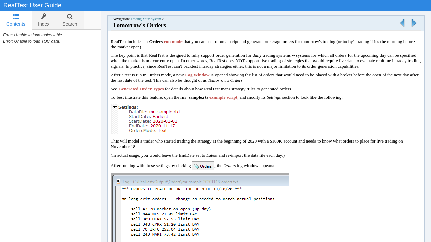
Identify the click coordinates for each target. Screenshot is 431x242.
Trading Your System (152, 19)
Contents (15, 20)
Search (69, 20)
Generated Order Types (148, 88)
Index (43, 20)
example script (230, 97)
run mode (180, 41)
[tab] (16, 20)
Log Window (204, 74)
